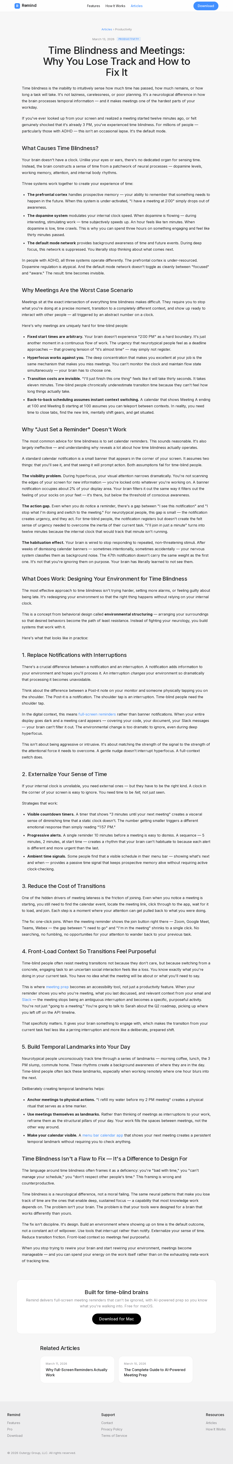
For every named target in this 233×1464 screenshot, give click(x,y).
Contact (107, 1423)
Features (93, 6)
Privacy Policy (111, 1429)
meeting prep (57, 987)
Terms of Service (114, 1436)
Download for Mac (116, 1319)
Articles (137, 6)
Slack (26, 999)
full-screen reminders (97, 714)
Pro (10, 1429)
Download (206, 6)
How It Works (115, 6)
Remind (25, 5)
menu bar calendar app (102, 1135)
